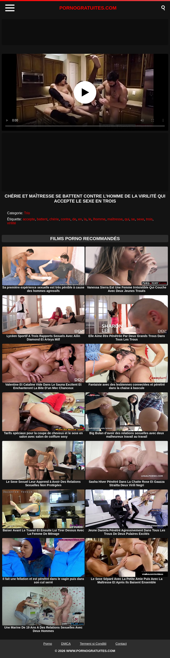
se (133, 219)
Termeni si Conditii (93, 643)
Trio (27, 213)
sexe (140, 219)
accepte (29, 219)
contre (65, 219)
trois (149, 219)
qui (126, 219)
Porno (47, 643)
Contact (121, 643)
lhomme (99, 219)
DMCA (66, 643)
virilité (11, 223)
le (89, 219)
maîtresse (115, 219)
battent (42, 219)
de (74, 219)
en (80, 219)
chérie (54, 219)
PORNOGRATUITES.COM (88, 8)
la (85, 219)
